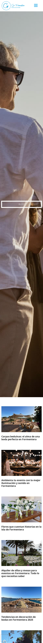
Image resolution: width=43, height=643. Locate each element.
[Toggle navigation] (36, 6)
